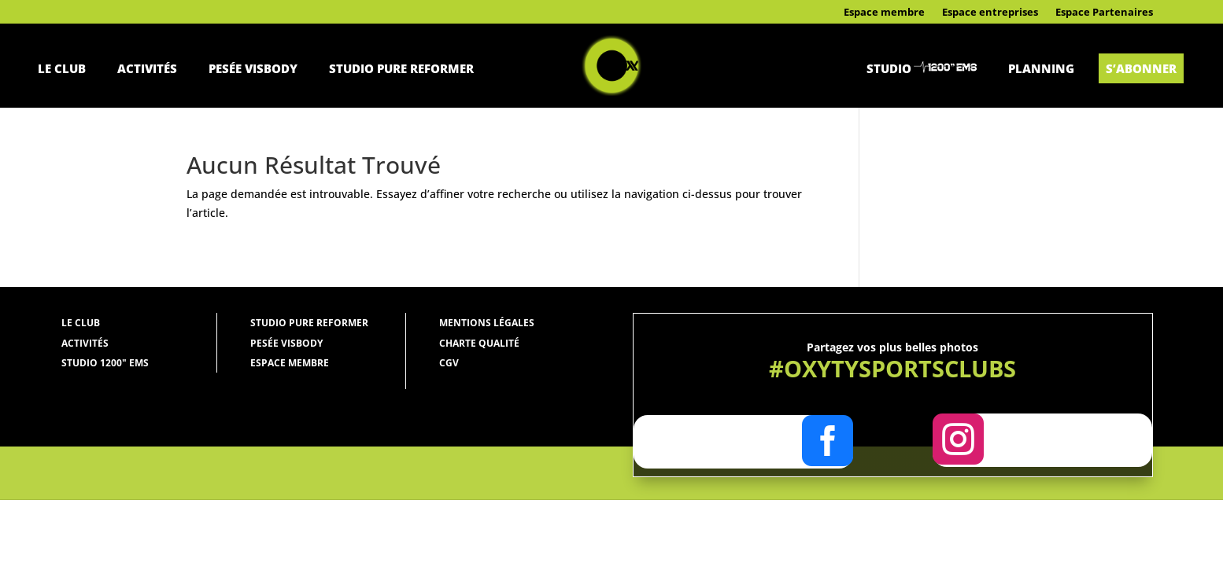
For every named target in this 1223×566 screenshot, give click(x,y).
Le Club (62, 68)
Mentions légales (486, 322)
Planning (1041, 68)
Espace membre (884, 12)
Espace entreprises (990, 12)
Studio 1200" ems (105, 362)
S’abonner (1141, 68)
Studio (888, 68)
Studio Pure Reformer (401, 68)
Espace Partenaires (1104, 12)
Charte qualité (479, 343)
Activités (147, 68)
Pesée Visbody (253, 68)
